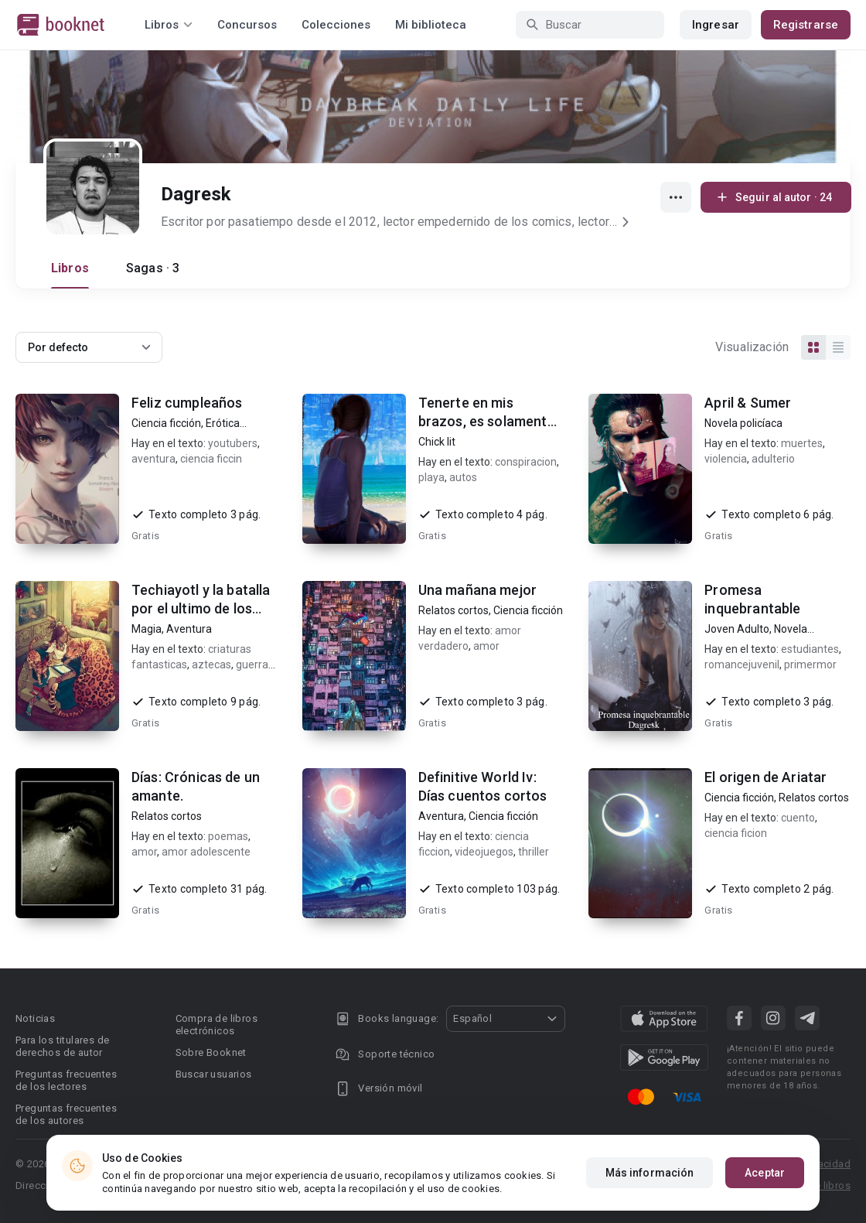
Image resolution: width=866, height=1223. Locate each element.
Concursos (247, 25)
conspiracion (526, 462)
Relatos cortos (453, 610)
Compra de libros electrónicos (216, 1025)
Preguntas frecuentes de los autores (66, 1114)
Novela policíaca (743, 423)
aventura (153, 459)
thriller (533, 852)
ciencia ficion (735, 833)
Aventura (189, 629)
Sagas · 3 (152, 268)
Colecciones (336, 25)
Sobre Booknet (211, 1052)
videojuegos (484, 852)
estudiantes (810, 649)
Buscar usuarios (214, 1074)
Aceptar (765, 1173)
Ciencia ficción (166, 423)
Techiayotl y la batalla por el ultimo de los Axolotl (200, 608)
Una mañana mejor (477, 590)
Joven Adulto (736, 629)
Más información (649, 1173)
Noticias (35, 1018)
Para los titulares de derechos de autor (62, 1046)
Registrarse (805, 25)
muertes (802, 443)
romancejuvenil (741, 664)
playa (431, 477)
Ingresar (715, 25)
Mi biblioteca (430, 25)
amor (486, 646)
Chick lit (436, 442)
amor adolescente (206, 852)
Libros (70, 268)
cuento (798, 817)
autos (463, 477)
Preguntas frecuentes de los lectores (66, 1080)
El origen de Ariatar (765, 777)
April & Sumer (747, 403)
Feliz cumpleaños (186, 403)
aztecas (211, 664)
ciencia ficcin (211, 459)
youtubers (232, 443)
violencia (725, 459)
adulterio (773, 459)
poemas (228, 836)
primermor (810, 664)
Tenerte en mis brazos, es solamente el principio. (486, 421)
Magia (146, 629)
